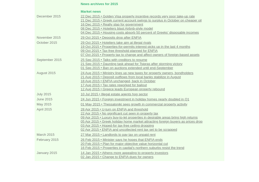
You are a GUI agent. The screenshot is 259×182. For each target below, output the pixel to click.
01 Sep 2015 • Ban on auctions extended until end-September (127, 68)
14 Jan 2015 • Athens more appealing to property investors (124, 153)
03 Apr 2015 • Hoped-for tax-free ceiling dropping (117, 125)
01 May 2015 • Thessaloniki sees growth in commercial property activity (134, 104)
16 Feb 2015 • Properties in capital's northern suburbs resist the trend (132, 148)
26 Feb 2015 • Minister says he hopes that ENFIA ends (122, 140)
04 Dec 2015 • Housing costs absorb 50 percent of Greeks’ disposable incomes (140, 32)
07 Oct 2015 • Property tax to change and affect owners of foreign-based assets (140, 55)
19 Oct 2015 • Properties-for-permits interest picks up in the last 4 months (135, 47)
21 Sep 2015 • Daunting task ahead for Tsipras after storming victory (131, 64)
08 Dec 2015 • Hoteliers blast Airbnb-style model (117, 28)
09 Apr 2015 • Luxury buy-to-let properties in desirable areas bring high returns (139, 117)
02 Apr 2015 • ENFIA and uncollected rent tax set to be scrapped (129, 129)
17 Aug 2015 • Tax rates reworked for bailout (114, 85)
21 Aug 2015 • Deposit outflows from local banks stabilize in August (131, 77)
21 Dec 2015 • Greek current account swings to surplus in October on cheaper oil (141, 20)
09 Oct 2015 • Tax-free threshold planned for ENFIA (119, 51)
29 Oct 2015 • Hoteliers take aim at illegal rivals (116, 42)
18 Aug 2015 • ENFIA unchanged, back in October (118, 81)
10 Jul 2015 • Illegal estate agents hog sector (114, 94)
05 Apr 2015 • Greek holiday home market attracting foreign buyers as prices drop (142, 121)
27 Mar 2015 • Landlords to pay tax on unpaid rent (118, 134)
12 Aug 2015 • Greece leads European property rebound (123, 89)
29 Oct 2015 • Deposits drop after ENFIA (111, 37)
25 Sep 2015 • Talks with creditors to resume (114, 60)
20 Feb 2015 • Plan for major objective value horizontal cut (124, 144)
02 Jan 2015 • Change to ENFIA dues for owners (117, 157)
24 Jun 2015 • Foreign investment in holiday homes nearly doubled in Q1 (135, 99)
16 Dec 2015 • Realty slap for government (112, 24)
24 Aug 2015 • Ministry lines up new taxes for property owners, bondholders (137, 73)
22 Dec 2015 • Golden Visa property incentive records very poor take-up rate (138, 16)
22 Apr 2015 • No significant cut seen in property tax (119, 113)
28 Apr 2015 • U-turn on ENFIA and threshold (114, 109)
